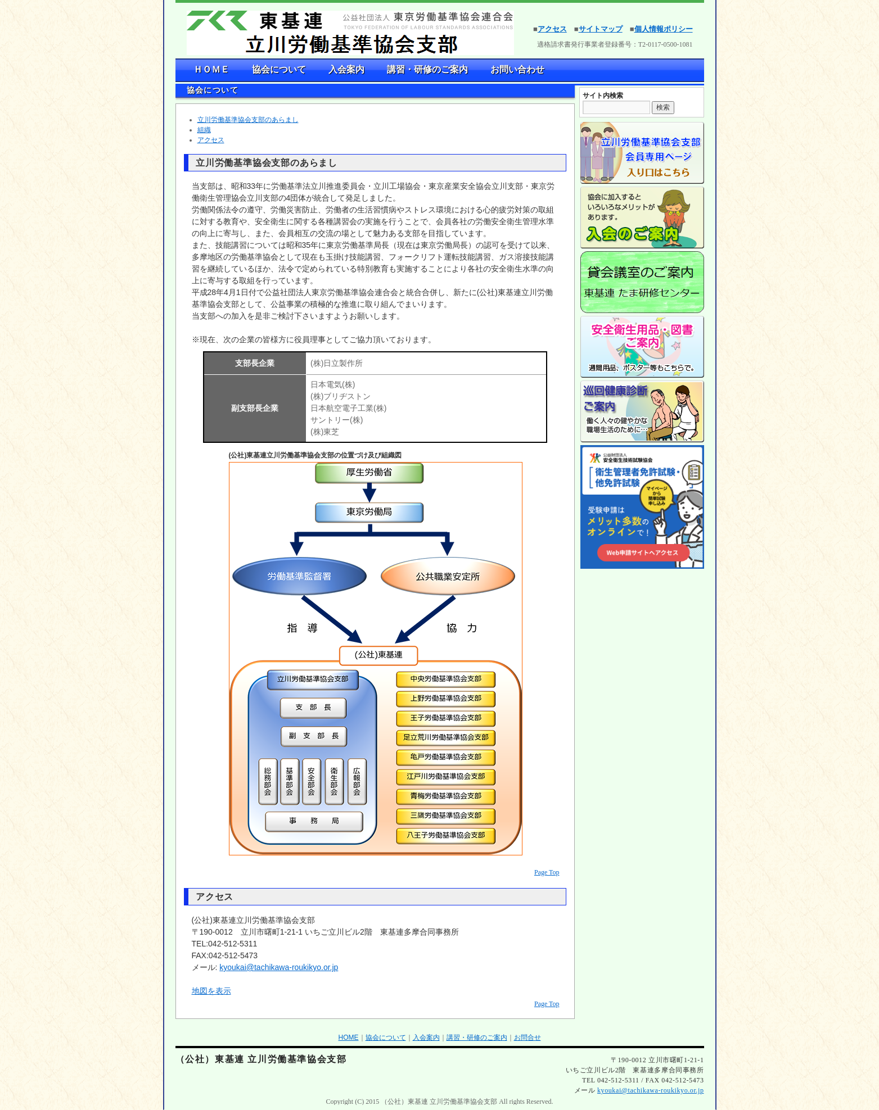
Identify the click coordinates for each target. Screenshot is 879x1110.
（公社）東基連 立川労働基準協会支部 (261, 1059)
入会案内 (346, 69)
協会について (279, 69)
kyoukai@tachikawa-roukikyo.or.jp (278, 967)
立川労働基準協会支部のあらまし (248, 120)
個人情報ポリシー (663, 29)
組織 (204, 130)
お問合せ (527, 1037)
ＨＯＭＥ (211, 69)
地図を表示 (211, 990)
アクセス (552, 29)
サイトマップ (601, 29)
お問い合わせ (517, 69)
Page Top (547, 872)
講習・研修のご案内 (427, 69)
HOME (349, 1037)
